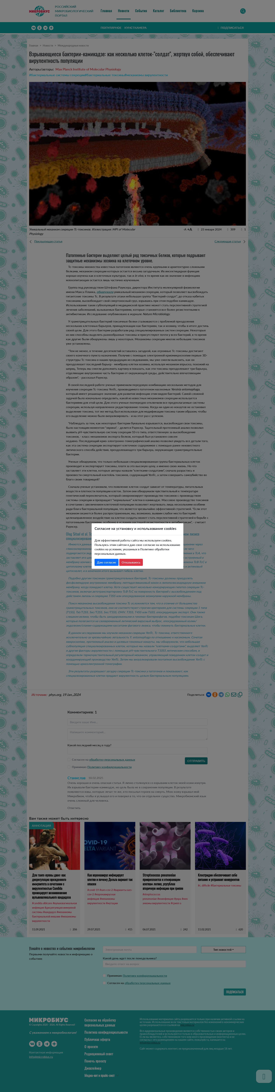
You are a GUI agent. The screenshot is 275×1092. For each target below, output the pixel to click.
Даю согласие (106, 562)
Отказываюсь (131, 562)
